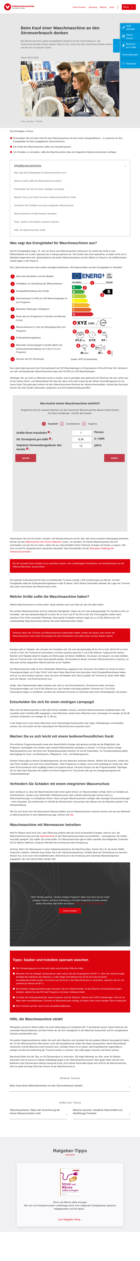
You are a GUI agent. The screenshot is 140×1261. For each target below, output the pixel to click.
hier (72, 815)
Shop (111, 7)
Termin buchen (79, 7)
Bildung (103, 7)
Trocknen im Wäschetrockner (57, 1001)
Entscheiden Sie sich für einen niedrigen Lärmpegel (39, 189)
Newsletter (131, 64)
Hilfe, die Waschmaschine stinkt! (30, 230)
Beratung (93, 7)
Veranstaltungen (130, 54)
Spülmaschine (47, 836)
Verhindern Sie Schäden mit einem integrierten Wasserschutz (44, 205)
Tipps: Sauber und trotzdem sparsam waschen (36, 222)
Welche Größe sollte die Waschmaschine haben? (38, 181)
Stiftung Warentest (21, 567)
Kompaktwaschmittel (26, 980)
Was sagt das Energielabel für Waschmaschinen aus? (40, 173)
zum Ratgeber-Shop (69, 1219)
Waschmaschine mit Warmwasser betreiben (35, 213)
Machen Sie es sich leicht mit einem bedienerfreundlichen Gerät (45, 197)
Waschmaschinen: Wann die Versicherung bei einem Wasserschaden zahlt (35, 1112)
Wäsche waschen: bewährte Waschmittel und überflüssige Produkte (97, 1112)
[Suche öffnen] (118, 7)
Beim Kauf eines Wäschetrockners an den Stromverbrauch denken (46, 1085)
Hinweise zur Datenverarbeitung (89, 903)
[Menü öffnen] (129, 7)
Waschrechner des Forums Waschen (44, 542)
